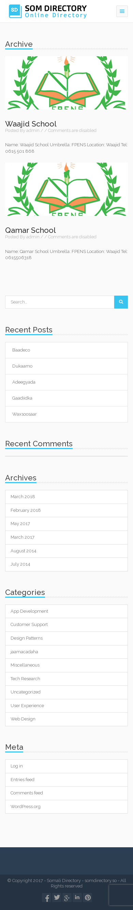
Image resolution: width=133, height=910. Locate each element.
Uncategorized (26, 692)
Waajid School (31, 123)
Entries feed (22, 779)
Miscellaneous (25, 665)
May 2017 (20, 523)
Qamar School (30, 230)
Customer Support (29, 624)
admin (33, 130)
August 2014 (23, 550)
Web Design (23, 718)
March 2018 (23, 496)
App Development (29, 611)
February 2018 (26, 510)
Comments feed (27, 792)
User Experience (27, 705)
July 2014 (20, 564)
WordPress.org (26, 806)
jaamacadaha (24, 651)
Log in (17, 766)
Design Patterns (27, 638)
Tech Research (25, 678)
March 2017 (22, 537)
